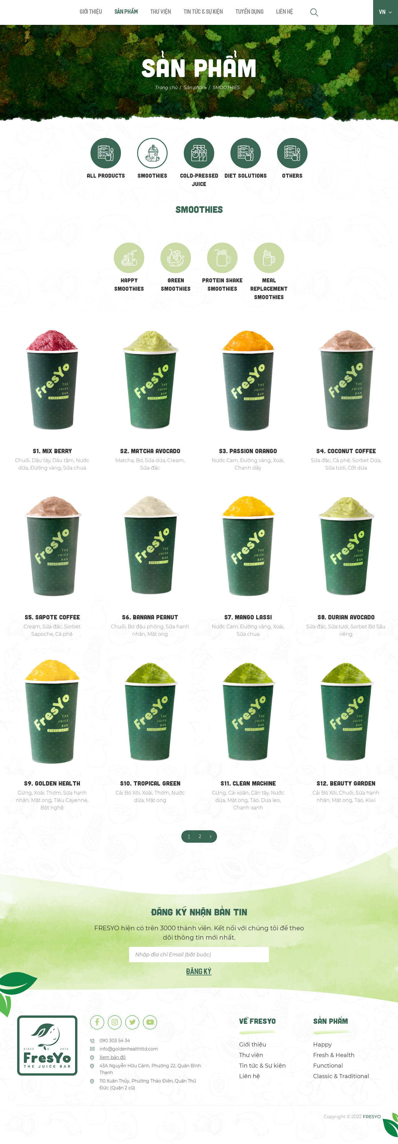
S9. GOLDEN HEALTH (52, 785)
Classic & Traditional (341, 1078)
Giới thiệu (91, 12)
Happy (322, 1046)
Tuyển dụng (250, 12)
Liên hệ (284, 12)
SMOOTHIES (226, 87)
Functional (328, 1067)
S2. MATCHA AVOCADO (150, 452)
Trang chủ (166, 87)
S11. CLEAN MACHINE (248, 785)
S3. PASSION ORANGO (248, 452)
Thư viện (160, 12)
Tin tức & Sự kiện (203, 12)
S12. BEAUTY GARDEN (346, 785)
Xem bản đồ (113, 1059)
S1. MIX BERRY (52, 452)
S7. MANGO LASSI (248, 618)
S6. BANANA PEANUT (150, 618)
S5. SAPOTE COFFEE (52, 618)
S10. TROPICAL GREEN (150, 785)
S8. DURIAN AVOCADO (346, 618)
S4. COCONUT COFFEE (346, 452)
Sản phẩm (126, 12)
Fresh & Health (333, 1057)
